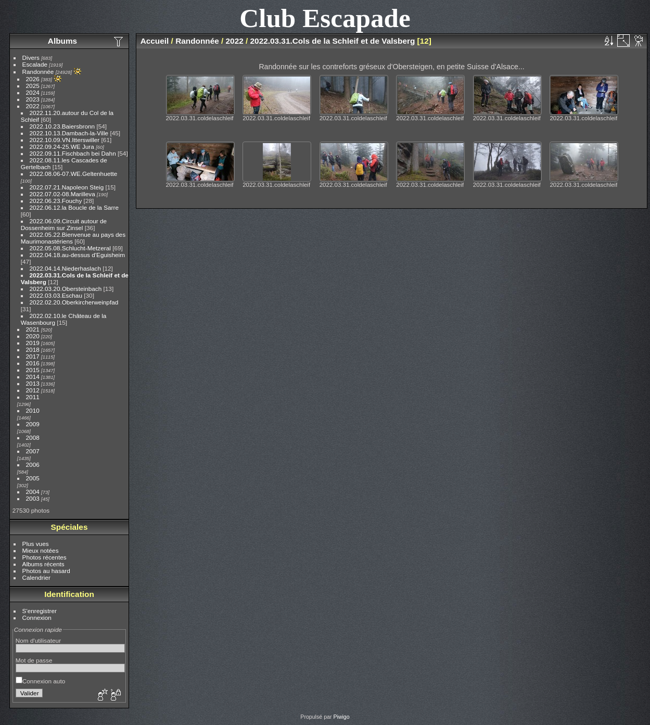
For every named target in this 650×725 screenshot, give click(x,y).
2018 (33, 349)
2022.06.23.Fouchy (56, 200)
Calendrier (36, 577)
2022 (33, 106)
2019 (33, 342)
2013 (33, 383)
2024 (33, 92)
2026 (33, 78)
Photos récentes (44, 557)
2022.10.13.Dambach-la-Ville (69, 133)
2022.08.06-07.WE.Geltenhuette (74, 173)
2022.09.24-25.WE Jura (62, 146)
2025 (33, 85)
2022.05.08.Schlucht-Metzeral (70, 248)
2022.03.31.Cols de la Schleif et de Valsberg (332, 40)
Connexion (37, 617)
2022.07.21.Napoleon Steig (67, 187)
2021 (33, 329)
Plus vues (35, 543)
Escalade (34, 64)
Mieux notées (40, 550)
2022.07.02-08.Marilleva (62, 193)
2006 (33, 464)
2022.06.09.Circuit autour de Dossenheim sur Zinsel (64, 224)
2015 (33, 369)
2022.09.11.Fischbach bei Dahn (73, 153)
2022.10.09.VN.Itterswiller (65, 139)
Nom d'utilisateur (38, 640)
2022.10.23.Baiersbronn (62, 126)
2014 (33, 376)
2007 (33, 451)
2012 (33, 390)
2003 (33, 498)
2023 (33, 99)
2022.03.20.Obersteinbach (66, 288)
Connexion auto (40, 681)
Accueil (155, 40)
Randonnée (38, 71)
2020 (33, 336)
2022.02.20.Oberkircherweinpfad (74, 302)
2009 (33, 424)
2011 (33, 396)
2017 (33, 356)
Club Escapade (325, 18)
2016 (33, 363)
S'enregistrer (39, 610)
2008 (33, 437)
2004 (33, 491)
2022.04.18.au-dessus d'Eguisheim (77, 254)
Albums (62, 40)
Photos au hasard (46, 570)
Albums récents (43, 564)
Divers (31, 57)
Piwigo (341, 717)
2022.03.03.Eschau (56, 295)
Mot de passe (34, 660)
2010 (33, 410)
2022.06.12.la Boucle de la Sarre (74, 207)
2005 (33, 478)
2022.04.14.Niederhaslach (65, 268)
